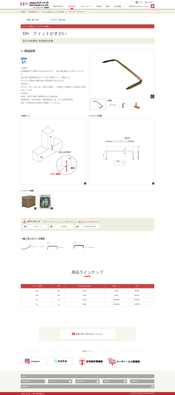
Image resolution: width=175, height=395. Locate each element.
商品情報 (71, 6)
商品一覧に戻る (33, 20)
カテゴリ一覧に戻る (58, 20)
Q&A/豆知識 (80, 381)
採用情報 (134, 381)
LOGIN (138, 2)
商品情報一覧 (33, 12)
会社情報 (117, 6)
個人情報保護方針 (38, 394)
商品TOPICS (58, 6)
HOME (23, 12)
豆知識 (98, 6)
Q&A (108, 6)
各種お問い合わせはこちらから (89, 334)
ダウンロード (86, 6)
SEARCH (149, 2)
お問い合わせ (26, 394)
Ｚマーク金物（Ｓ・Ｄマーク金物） (53, 12)
